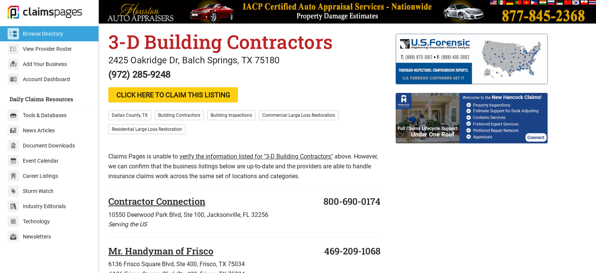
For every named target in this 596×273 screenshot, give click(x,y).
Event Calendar (33, 160)
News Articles (31, 130)
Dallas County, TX (130, 115)
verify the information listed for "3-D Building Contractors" (256, 156)
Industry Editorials (37, 206)
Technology (29, 221)
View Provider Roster (40, 49)
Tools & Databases (37, 115)
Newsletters (29, 236)
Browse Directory (35, 33)
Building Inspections (231, 115)
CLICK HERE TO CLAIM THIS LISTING (173, 95)
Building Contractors (179, 115)
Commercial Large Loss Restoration (298, 115)
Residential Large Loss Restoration (147, 129)
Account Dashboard (39, 79)
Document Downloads (41, 145)
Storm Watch (31, 191)
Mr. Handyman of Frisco (160, 251)
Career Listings (33, 176)
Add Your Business (37, 64)
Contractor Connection (156, 201)
